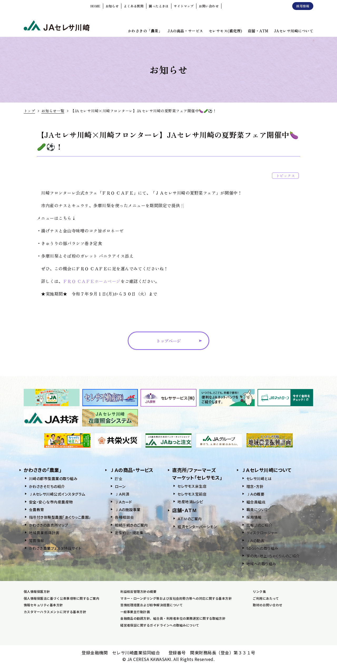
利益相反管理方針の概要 (138, 591)
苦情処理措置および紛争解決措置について (151, 605)
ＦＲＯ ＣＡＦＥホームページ (92, 281)
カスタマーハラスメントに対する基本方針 (55, 611)
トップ (29, 110)
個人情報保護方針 (37, 591)
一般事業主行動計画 (135, 611)
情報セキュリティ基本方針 (43, 605)
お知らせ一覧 (52, 110)
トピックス (285, 175)
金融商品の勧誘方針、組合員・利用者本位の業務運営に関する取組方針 (172, 618)
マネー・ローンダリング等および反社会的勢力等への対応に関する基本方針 (176, 598)
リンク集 (259, 591)
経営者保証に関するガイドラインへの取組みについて (159, 625)
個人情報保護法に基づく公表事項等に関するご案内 (61, 598)
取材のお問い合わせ (267, 605)
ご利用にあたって (266, 598)
